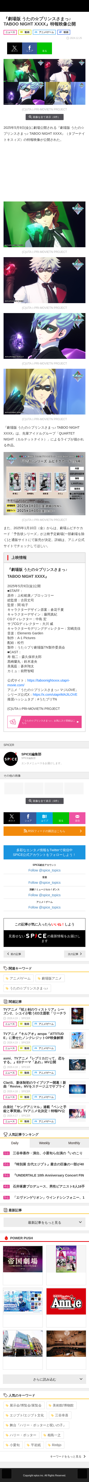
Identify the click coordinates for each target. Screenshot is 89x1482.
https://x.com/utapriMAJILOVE (55, 694)
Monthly (74, 1143)
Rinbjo (54, 1445)
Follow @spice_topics (44, 870)
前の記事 (14, 954)
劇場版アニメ (50, 978)
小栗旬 (13, 1445)
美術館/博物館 (61, 1405)
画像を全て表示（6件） (44, 116)
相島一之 (52, 1435)
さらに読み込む (58, 1379)
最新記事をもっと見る (55, 1222)
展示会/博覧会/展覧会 (24, 1405)
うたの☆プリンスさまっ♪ (27, 988)
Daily (15, 1143)
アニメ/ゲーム (18, 978)
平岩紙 (34, 1445)
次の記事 (75, 954)
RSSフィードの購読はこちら (53, 831)
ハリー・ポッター (21, 1435)
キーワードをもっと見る (67, 1456)
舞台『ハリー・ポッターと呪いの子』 (36, 1425)
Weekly (44, 1143)
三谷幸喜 (59, 1415)
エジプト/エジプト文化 (25, 1415)
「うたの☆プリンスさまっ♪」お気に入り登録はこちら (50, 721)
